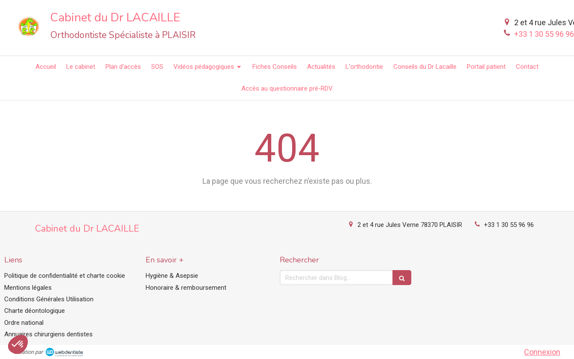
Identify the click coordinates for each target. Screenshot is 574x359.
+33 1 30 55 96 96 (509, 225)
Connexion (542, 351)
